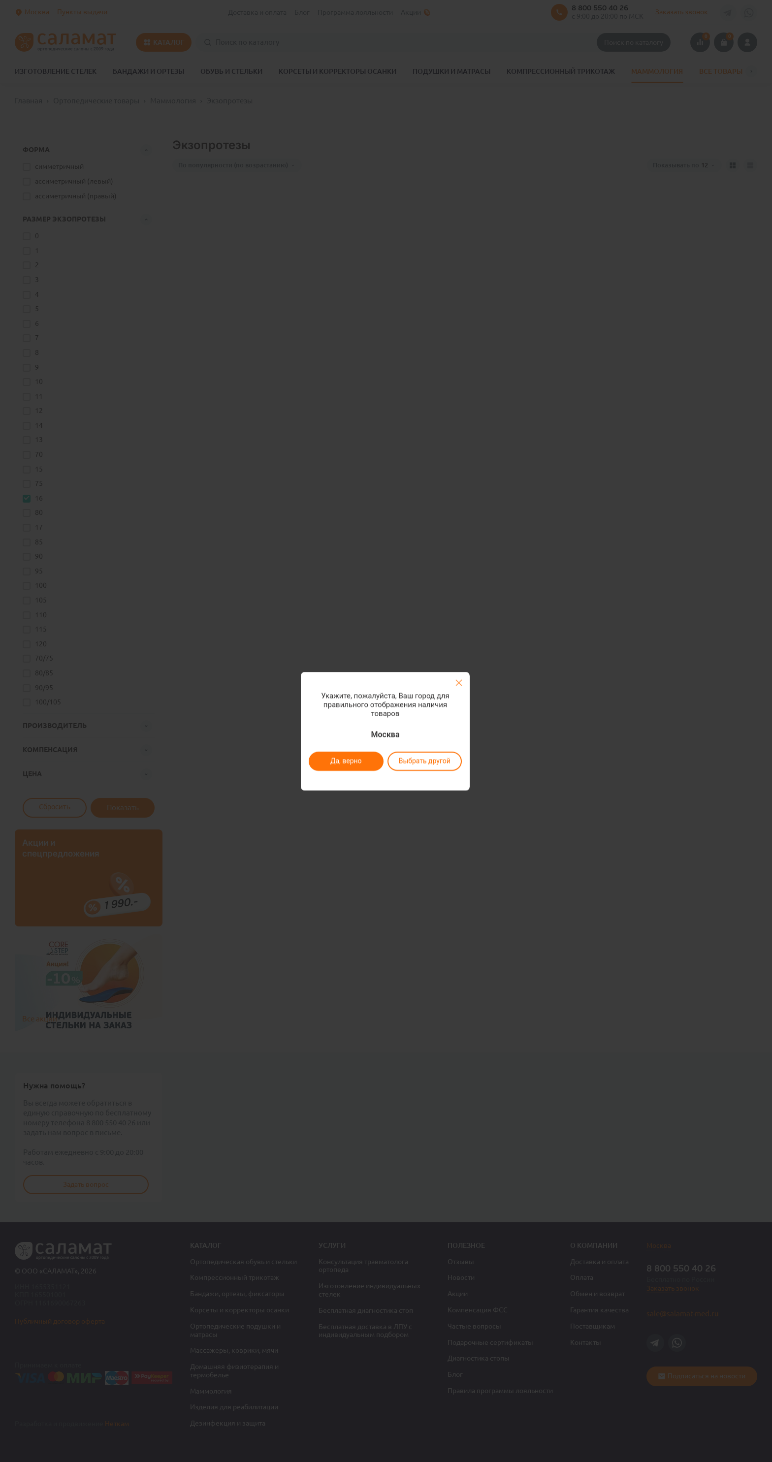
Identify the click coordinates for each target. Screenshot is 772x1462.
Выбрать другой (424, 761)
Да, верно (345, 761)
